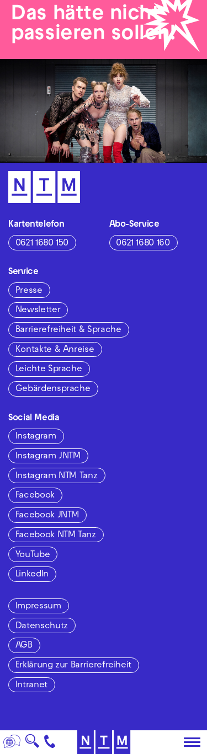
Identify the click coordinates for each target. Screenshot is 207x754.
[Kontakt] (50, 742)
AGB (24, 645)
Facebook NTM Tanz (55, 535)
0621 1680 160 (142, 243)
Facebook (35, 495)
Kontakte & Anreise (54, 350)
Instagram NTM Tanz (56, 476)
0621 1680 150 (41, 243)
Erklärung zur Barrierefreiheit (73, 665)
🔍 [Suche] (32, 744)
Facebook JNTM (47, 515)
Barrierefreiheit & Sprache (68, 330)
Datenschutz (41, 626)
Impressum (38, 606)
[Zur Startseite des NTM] (103, 742)
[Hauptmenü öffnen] (192, 742)
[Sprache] (12, 742)
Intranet (31, 685)
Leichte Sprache (48, 369)
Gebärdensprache (53, 389)
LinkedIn (32, 574)
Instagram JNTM (48, 456)
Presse (29, 291)
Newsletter (37, 310)
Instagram (35, 436)
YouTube (32, 555)
